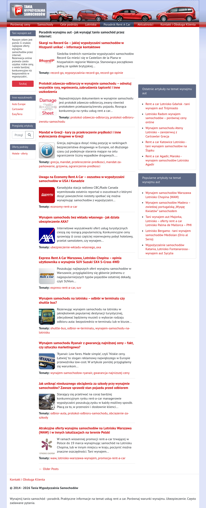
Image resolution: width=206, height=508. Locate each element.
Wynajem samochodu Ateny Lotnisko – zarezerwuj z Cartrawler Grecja (164, 132)
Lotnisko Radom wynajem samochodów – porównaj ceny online (165, 118)
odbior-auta (58, 413)
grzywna (61, 166)
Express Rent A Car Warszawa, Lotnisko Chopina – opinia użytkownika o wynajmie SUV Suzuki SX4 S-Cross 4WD (80, 260)
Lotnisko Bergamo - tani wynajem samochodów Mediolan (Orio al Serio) (168, 235)
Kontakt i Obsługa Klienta (178, 24)
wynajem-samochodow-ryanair (71, 373)
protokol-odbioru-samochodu (88, 413)
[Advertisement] (26, 222)
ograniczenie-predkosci (84, 166)
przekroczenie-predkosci (88, 162)
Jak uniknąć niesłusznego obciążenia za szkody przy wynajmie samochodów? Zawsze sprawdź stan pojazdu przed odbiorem (84, 385)
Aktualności (145, 24)
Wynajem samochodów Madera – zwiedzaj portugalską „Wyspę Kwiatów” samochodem (167, 206)
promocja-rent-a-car (111, 458)
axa (98, 247)
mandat (65, 162)
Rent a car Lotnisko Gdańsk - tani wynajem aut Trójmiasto (167, 106)
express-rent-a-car (62, 288)
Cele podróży (69, 24)
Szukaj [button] (23, 83)
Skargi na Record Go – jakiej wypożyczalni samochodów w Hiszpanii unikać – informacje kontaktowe (81, 44)
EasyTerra (17, 114)
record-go (57, 73)
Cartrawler (17, 109)
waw (53, 458)
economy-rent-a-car (63, 206)
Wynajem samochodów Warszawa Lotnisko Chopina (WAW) (168, 195)
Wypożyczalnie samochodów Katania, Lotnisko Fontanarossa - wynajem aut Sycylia (167, 249)
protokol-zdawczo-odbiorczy (89, 117)
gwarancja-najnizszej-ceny (112, 373)
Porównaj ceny (20, 24)
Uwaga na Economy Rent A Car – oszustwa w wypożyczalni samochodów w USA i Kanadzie (81, 178)
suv (79, 288)
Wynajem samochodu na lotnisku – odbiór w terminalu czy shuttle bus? (82, 300)
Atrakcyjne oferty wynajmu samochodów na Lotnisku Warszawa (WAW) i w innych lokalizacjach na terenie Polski (85, 430)
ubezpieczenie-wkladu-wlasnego (72, 247)
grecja (54, 162)
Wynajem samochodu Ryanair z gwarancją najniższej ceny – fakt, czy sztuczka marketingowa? (86, 345)
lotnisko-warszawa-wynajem (77, 458)
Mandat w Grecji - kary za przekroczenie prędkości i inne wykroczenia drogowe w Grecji (80, 134)
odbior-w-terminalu (80, 328)
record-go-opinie (111, 73)
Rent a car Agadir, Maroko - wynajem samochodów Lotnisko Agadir (167, 160)
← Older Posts (49, 469)
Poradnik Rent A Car (117, 24)
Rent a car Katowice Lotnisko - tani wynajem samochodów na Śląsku (166, 146)
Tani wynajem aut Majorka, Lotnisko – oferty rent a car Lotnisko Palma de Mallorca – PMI (168, 221)
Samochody (45, 24)
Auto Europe (18, 104)
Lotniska (90, 24)
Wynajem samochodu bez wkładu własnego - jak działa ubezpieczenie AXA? (79, 219)
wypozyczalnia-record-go (82, 73)
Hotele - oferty (20, 153)
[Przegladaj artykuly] (18, 135)
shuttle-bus (58, 328)
